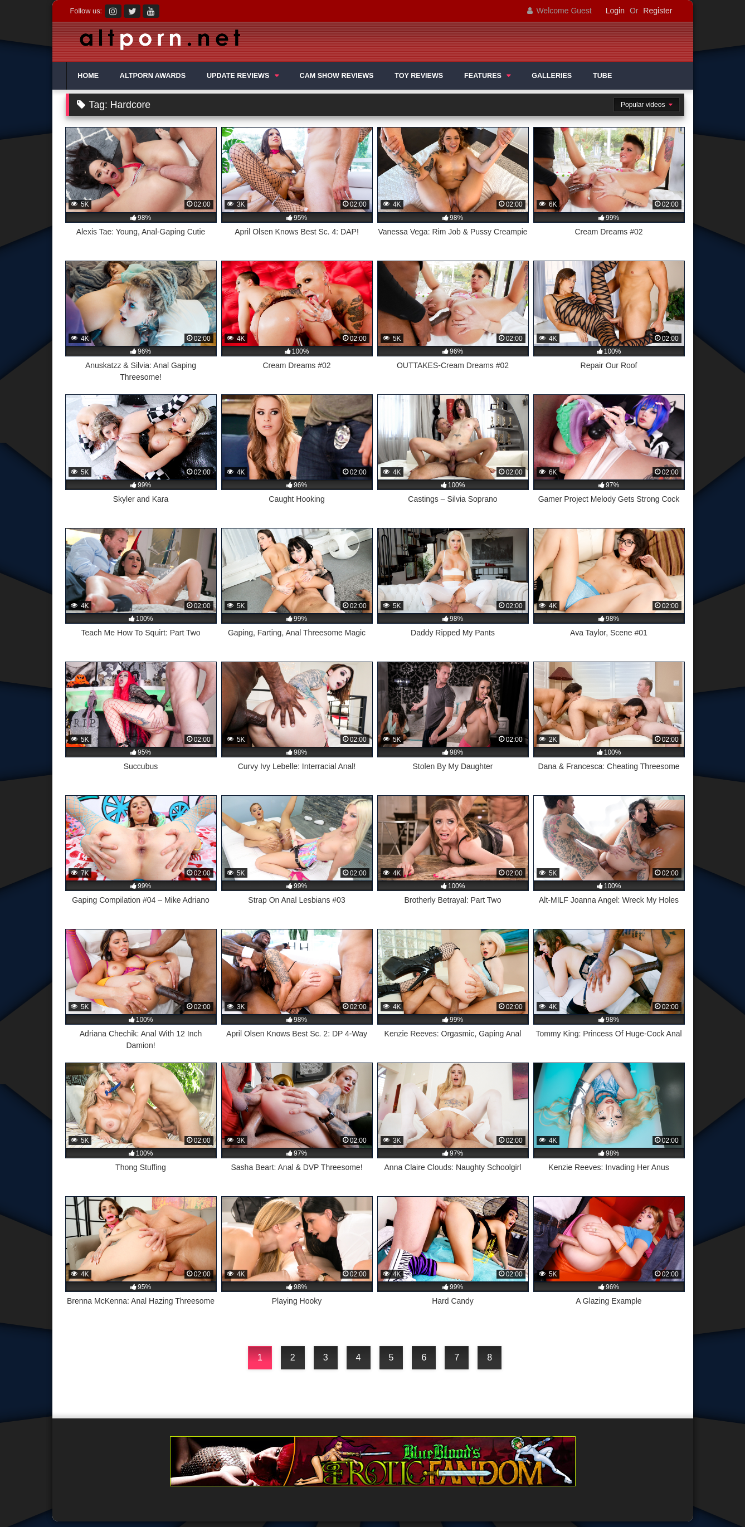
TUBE (602, 76)
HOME (88, 76)
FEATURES (482, 76)
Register (657, 10)
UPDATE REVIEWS (238, 76)
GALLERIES (552, 76)
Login (615, 10)
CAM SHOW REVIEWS (337, 76)
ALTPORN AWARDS (153, 76)
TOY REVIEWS (419, 76)
